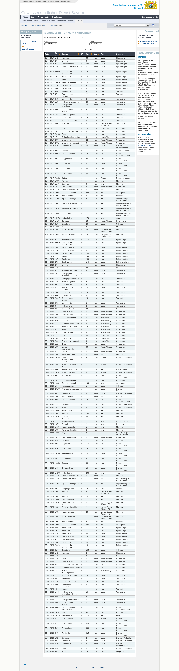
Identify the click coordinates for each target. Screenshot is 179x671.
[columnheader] (49, 54)
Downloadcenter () (150, 17)
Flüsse (25, 17)
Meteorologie (43, 17)
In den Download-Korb (148, 41)
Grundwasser (57, 17)
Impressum (38, 1)
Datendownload (28, 49)
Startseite (25, 1)
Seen (33, 17)
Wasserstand (27, 20)
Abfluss (36, 20)
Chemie (71, 20)
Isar (44, 25)
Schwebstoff (61, 20)
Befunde (25, 46)
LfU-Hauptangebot (65, 1)
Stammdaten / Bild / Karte (29, 42)
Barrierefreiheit (54, 1)
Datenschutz (45, 1)
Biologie (79, 20)
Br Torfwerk (52, 25)
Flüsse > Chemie (145, 145)
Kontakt (31, 1)
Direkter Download (147, 43)
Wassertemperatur (48, 20)
